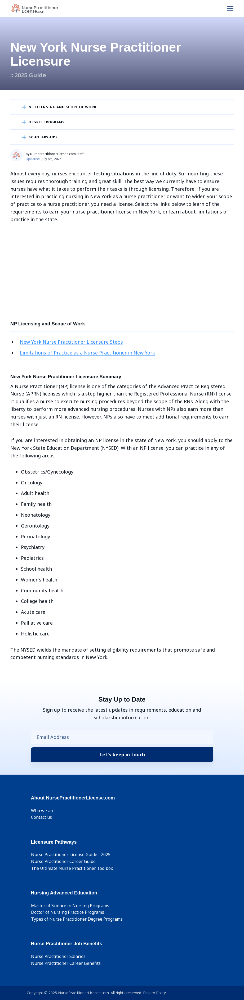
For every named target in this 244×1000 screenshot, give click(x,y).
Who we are (43, 810)
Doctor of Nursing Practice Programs (67, 912)
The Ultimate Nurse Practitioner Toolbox (72, 868)
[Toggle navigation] (230, 8)
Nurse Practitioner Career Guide (63, 861)
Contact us (41, 817)
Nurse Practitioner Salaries (58, 956)
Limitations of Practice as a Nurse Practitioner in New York (87, 352)
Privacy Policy (154, 992)
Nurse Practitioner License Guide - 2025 (70, 854)
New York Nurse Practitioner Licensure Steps (71, 342)
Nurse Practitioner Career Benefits (66, 963)
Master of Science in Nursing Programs (70, 905)
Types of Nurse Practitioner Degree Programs (77, 919)
